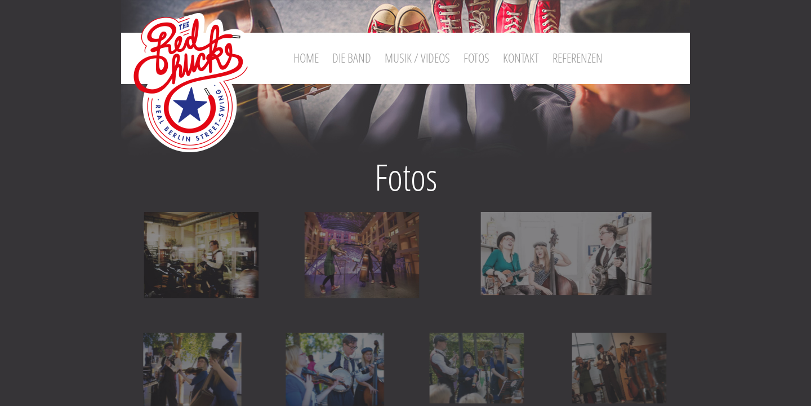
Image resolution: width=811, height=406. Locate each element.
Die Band (351, 57)
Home (306, 57)
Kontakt (521, 57)
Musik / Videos (417, 57)
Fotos (476, 57)
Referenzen (577, 57)
